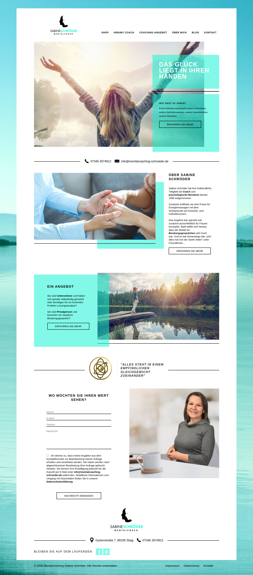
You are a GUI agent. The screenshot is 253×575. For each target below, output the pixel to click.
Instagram (106, 551)
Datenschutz (192, 565)
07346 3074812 (97, 161)
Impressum (173, 565)
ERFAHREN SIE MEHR (180, 124)
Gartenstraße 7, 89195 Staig (111, 540)
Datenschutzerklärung (59, 481)
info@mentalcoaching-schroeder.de (141, 161)
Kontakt (208, 565)
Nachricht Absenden (78, 495)
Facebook (99, 551)
